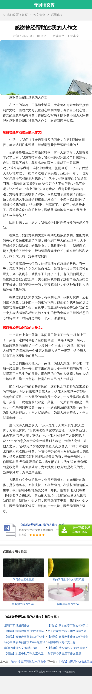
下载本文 (73, 36)
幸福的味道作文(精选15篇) (20, 647)
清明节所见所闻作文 (17, 625)
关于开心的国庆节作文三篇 (64, 653)
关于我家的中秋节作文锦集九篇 (67, 631)
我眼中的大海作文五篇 (61, 642)
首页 (25, 14)
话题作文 (57, 14)
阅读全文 (59, 36)
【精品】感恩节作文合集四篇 (75, 661)
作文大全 (39, 14)
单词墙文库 (39, 671)
